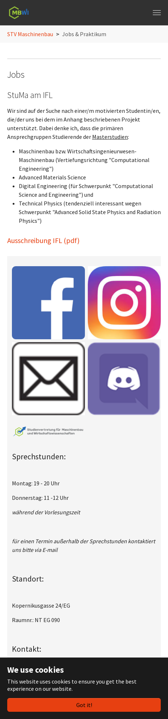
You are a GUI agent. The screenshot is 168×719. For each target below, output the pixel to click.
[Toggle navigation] (157, 13)
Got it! (84, 705)
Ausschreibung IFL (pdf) (43, 240)
